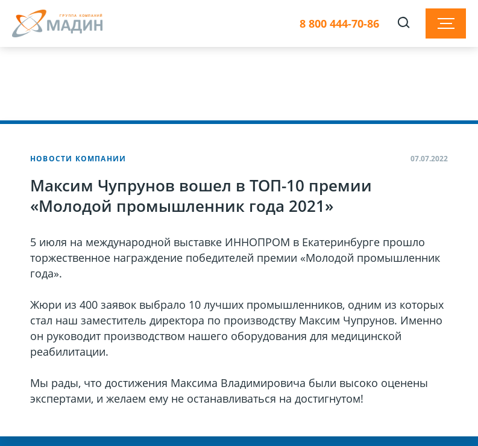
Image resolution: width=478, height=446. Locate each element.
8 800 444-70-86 (339, 24)
